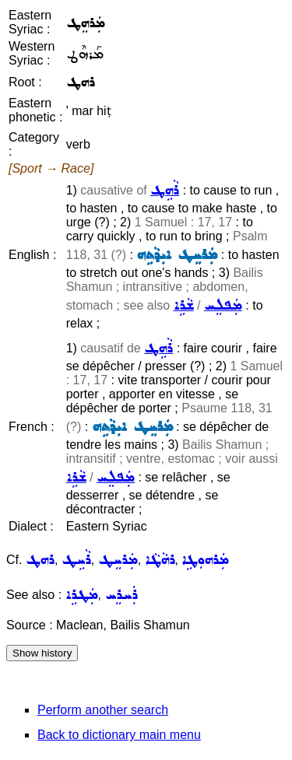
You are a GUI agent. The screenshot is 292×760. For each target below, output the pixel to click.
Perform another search (102, 709)
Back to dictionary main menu (119, 734)
